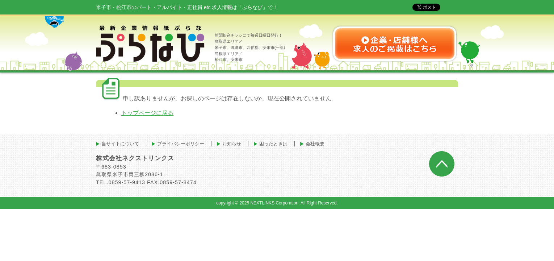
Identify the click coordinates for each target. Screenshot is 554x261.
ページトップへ (441, 164)
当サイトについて (120, 143)
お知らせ (231, 143)
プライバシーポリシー (180, 143)
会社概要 (315, 143)
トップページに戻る (147, 113)
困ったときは (273, 143)
